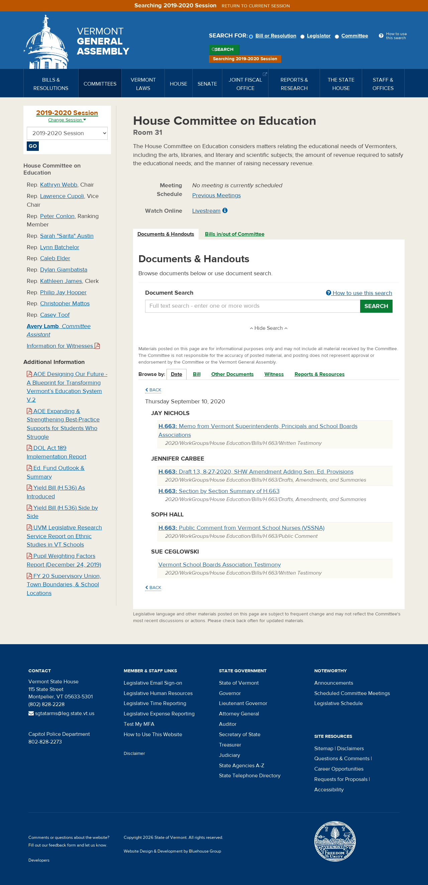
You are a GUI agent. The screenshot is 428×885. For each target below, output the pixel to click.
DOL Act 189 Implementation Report (56, 452)
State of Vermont (239, 683)
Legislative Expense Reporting (159, 713)
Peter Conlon (57, 216)
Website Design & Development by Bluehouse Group (172, 851)
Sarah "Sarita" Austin (67, 236)
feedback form (62, 845)
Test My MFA (139, 724)
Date (176, 374)
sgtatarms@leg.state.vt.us (61, 713)
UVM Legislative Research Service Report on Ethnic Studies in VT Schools (64, 536)
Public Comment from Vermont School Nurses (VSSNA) (241, 528)
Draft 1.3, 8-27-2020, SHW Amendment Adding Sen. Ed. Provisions (255, 472)
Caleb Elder (55, 258)
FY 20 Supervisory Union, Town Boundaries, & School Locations (64, 584)
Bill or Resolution (273, 35)
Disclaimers (350, 748)
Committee (352, 35)
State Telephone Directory (250, 775)
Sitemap (323, 748)
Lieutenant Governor (243, 703)
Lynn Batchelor (59, 247)
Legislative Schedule (338, 703)
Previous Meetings (216, 195)
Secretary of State (239, 734)
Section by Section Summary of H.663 (219, 491)
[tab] (166, 234)
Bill (197, 374)
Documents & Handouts (165, 234)
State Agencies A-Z (241, 765)
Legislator (316, 35)
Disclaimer (134, 754)
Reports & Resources (320, 374)
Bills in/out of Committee (234, 234)
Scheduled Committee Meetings (352, 693)
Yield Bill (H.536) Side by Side (62, 512)
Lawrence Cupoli (62, 196)
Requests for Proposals (340, 779)
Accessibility (329, 789)
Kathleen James (61, 281)
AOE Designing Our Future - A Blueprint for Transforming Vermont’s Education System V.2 (67, 387)
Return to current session (256, 6)
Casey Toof (55, 315)
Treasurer (230, 745)
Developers (38, 860)
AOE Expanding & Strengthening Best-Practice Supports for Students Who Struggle (63, 424)
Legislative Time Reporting (155, 703)
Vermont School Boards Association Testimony (219, 565)
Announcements (333, 683)
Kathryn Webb (58, 185)
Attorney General (239, 713)
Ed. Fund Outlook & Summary (56, 472)
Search (224, 49)
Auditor (227, 724)
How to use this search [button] (359, 293)
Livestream (206, 211)
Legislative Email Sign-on (153, 683)
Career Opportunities (338, 769)
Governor (230, 693)
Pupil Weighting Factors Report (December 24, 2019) (64, 560)
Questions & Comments (341, 758)
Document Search (269, 293)
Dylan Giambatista (63, 270)
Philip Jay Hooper (63, 292)
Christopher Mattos (65, 303)
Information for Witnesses (63, 346)
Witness (274, 374)
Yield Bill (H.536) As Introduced (56, 492)
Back (153, 390)
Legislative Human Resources (158, 693)
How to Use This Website (153, 734)
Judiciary (229, 755)
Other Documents (232, 374)
